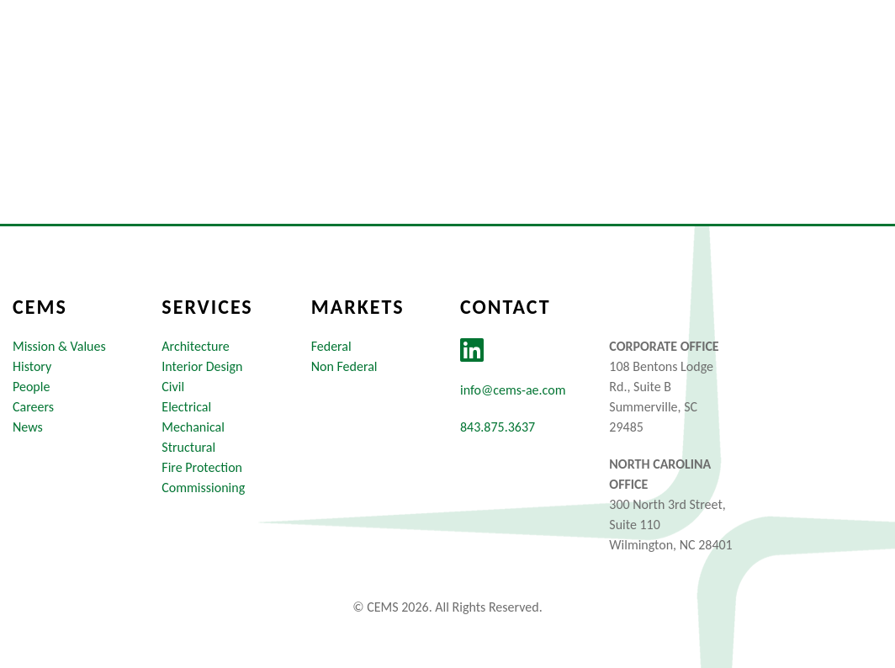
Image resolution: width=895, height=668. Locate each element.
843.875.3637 (497, 427)
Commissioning (203, 488)
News (766, 53)
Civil (173, 387)
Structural (188, 447)
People (31, 387)
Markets (490, 53)
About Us (379, 53)
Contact (842, 53)
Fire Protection (202, 467)
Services (596, 53)
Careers (692, 53)
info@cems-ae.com (512, 390)
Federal (331, 346)
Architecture (195, 346)
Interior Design (202, 366)
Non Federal (344, 366)
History (32, 366)
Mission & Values (59, 346)
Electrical (186, 407)
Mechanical (193, 427)
